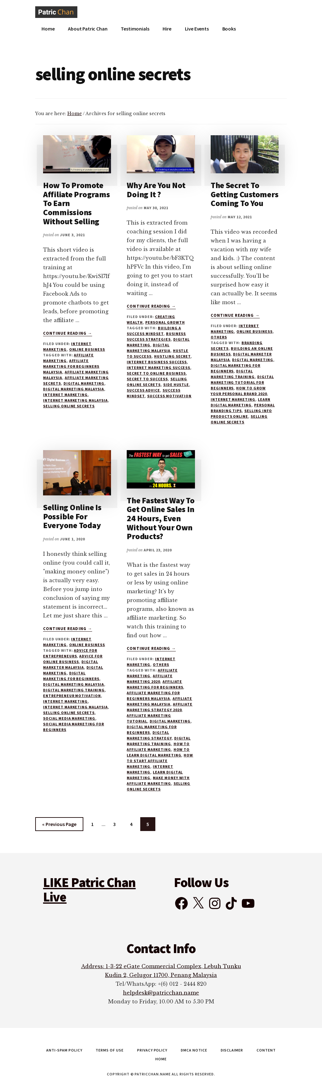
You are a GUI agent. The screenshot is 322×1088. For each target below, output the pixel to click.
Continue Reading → (67, 333)
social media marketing (69, 718)
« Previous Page (59, 825)
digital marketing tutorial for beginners (242, 382)
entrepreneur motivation (72, 695)
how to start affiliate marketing (160, 761)
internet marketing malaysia (75, 400)
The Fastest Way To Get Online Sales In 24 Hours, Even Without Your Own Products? (160, 518)
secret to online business (156, 373)
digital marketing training (74, 690)
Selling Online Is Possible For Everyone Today (72, 516)
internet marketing (65, 394)
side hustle (176, 384)
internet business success (157, 362)
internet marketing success (158, 367)
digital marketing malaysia (73, 389)
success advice (143, 390)
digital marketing (84, 383)
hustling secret (172, 356)
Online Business (87, 349)
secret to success (147, 379)
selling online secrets (69, 406)
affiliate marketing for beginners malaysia (71, 366)
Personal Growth (165, 322)
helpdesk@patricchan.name (161, 993)
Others (219, 337)
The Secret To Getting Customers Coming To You (245, 194)
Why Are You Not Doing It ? (156, 189)
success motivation (169, 395)
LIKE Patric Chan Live (89, 889)
